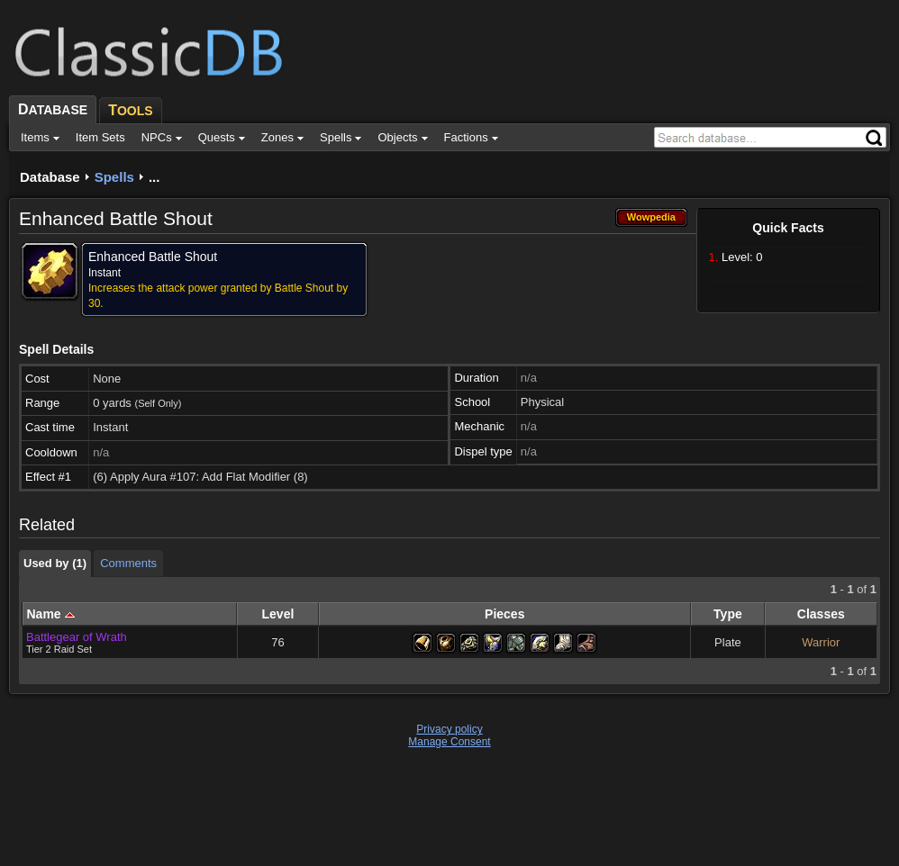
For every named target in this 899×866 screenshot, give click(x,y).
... (154, 177)
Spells (114, 177)
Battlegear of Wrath (76, 637)
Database (50, 177)
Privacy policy (449, 729)
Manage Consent (449, 741)
